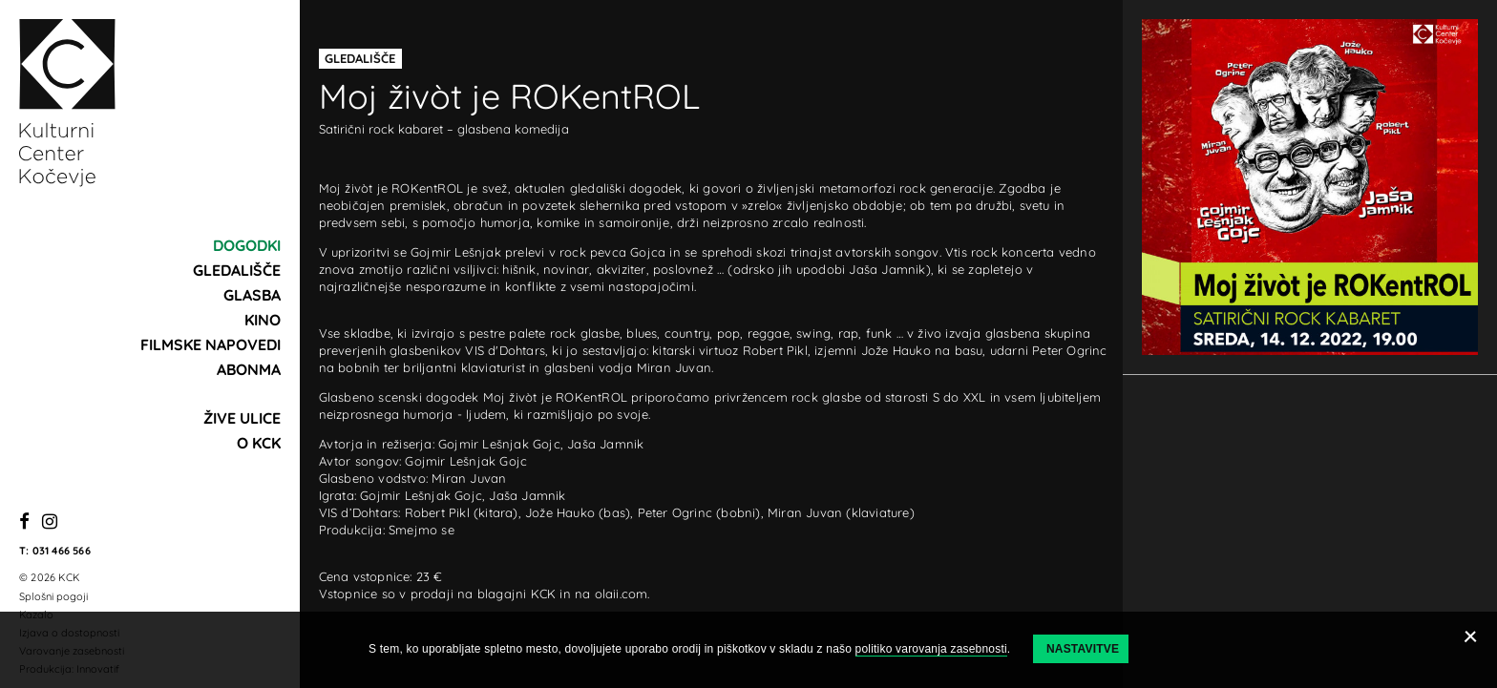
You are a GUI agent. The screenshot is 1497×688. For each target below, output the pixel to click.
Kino (262, 319)
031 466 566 (61, 550)
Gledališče (237, 270)
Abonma (249, 369)
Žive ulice (242, 417)
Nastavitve (1082, 649)
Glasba (252, 294)
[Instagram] (49, 522)
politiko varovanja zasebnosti (931, 649)
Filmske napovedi (210, 344)
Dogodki (247, 245)
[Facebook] (24, 522)
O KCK (259, 442)
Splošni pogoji (53, 596)
